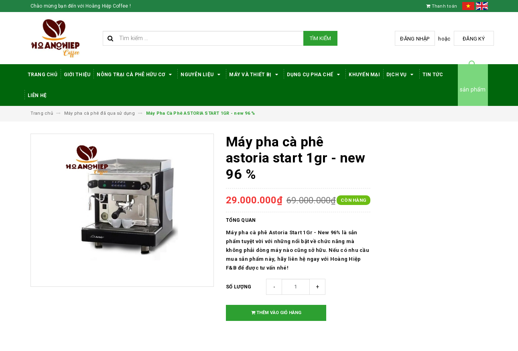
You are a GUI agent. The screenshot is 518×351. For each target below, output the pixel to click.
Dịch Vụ (401, 75)
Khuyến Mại (364, 74)
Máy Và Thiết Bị (254, 75)
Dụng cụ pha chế (314, 75)
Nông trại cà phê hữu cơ (135, 75)
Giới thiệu (77, 74)
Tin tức (433, 74)
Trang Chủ (42, 74)
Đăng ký (474, 39)
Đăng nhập (414, 39)
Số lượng (238, 287)
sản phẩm (473, 89)
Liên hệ (37, 95)
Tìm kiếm (320, 38)
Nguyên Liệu (202, 75)
